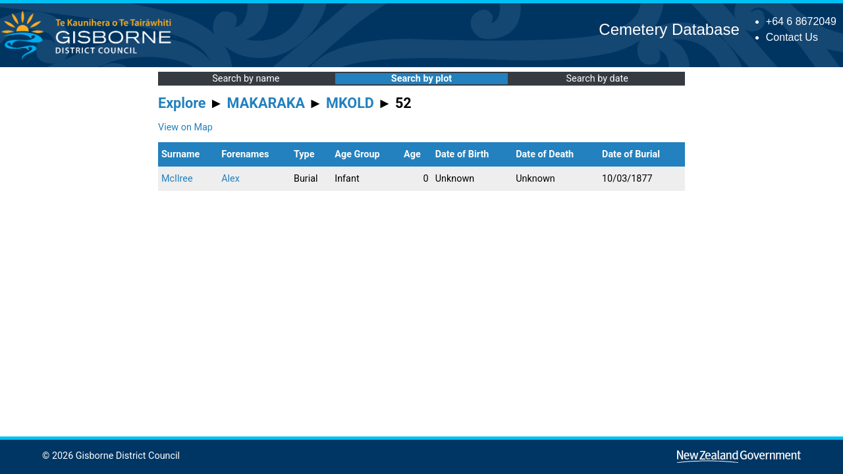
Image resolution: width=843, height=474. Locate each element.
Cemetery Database (669, 29)
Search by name (245, 78)
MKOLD (350, 103)
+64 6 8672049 (801, 21)
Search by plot (421, 78)
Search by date (597, 78)
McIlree (177, 178)
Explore (182, 103)
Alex (230, 178)
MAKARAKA (266, 103)
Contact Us (792, 37)
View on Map (185, 127)
